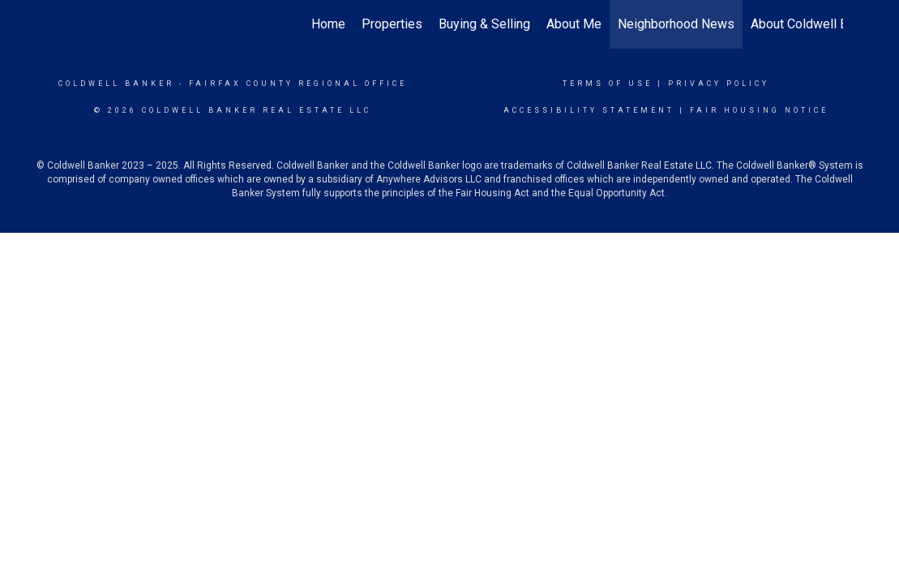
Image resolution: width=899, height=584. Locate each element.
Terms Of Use (608, 83)
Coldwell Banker (116, 83)
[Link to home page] (65, 24)
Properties (392, 24)
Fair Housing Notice (759, 110)
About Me (573, 24)
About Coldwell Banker (815, 24)
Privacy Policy (718, 83)
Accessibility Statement (588, 110)
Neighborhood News (676, 24)
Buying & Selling (484, 24)
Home (328, 24)
